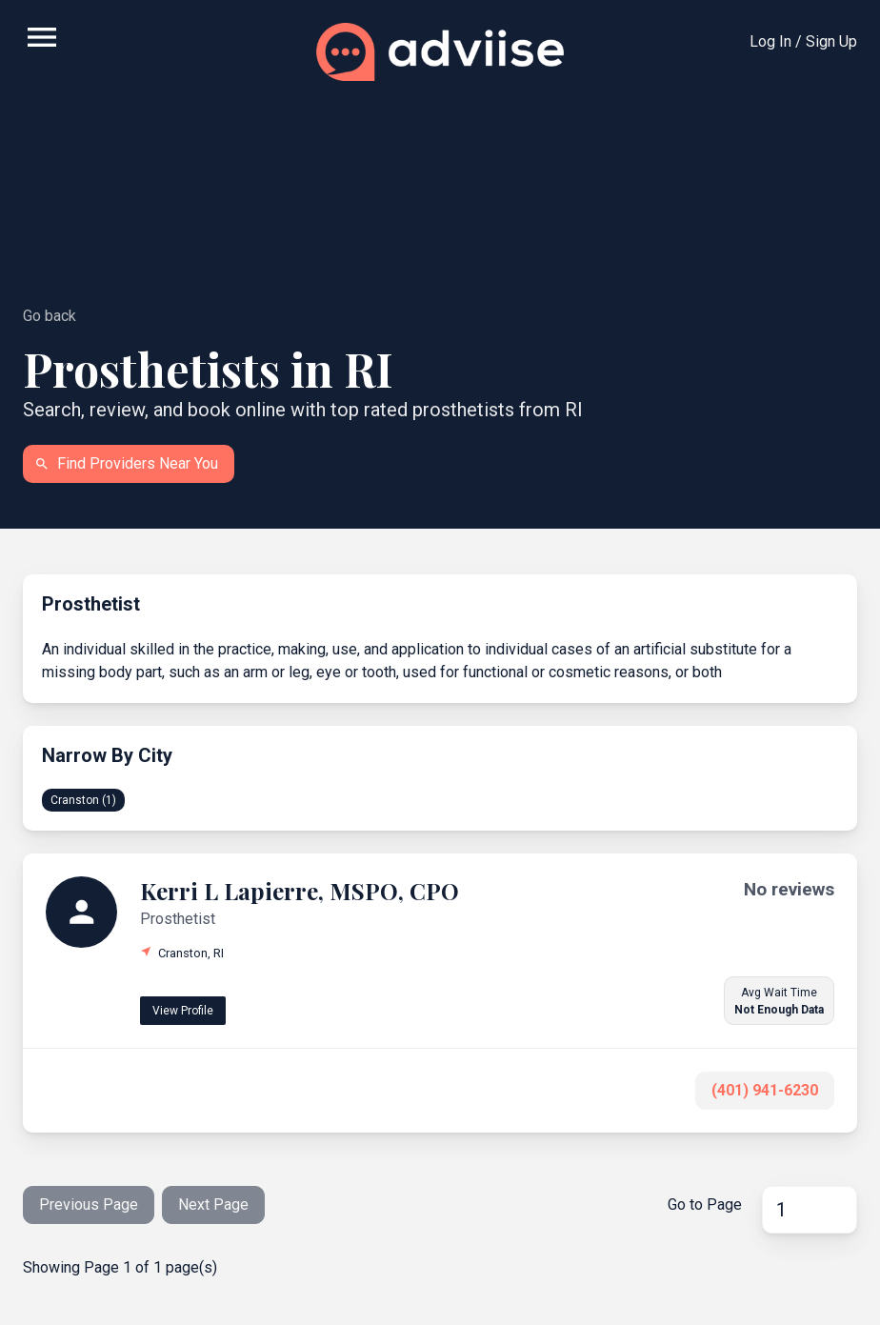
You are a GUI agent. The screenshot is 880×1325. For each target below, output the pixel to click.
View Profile (182, 1010)
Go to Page (705, 1204)
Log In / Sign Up (803, 41)
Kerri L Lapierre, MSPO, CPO (299, 890)
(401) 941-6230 (764, 1090)
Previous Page (88, 1204)
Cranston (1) (83, 800)
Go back (49, 316)
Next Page (213, 1204)
